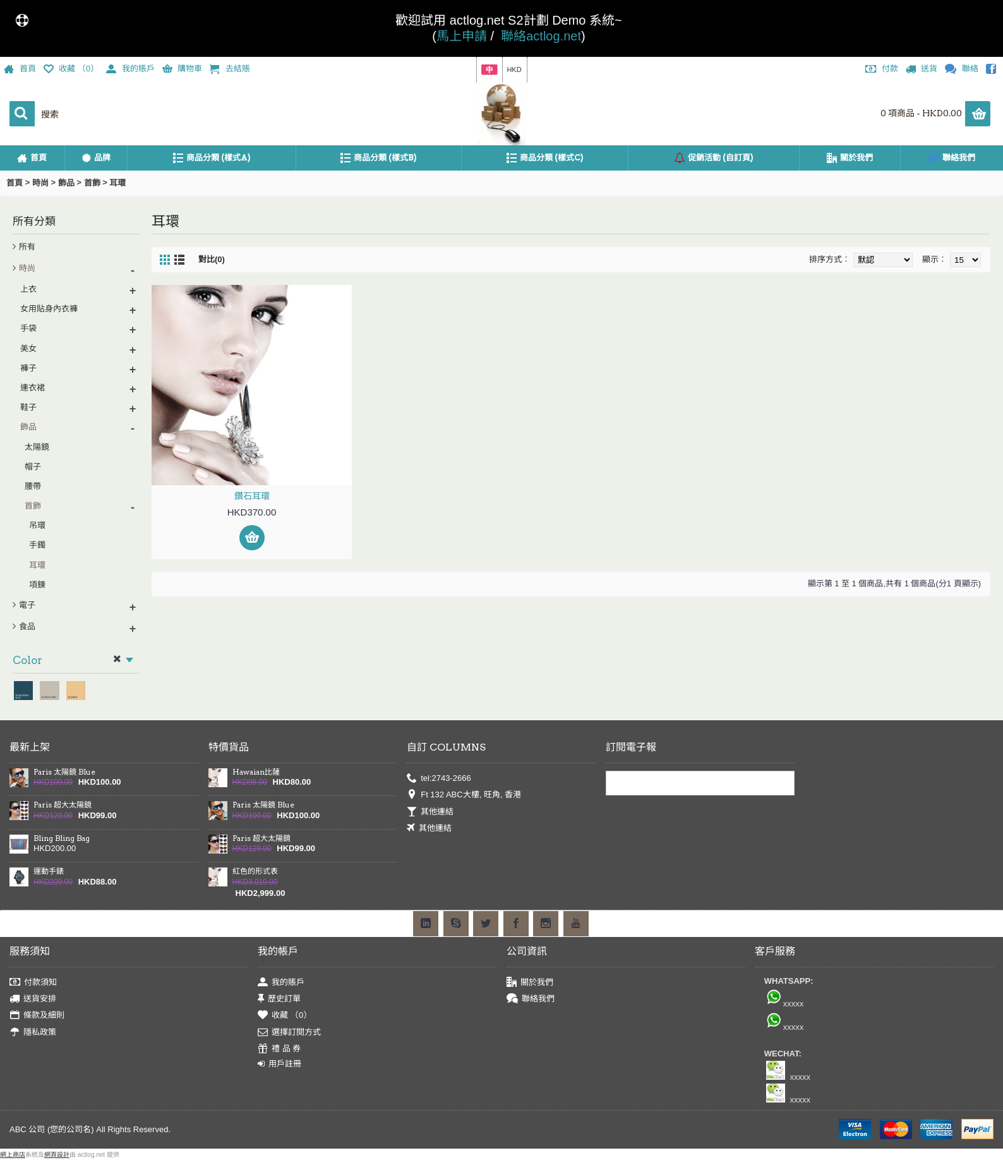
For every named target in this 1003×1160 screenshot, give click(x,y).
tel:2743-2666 (439, 778)
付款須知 (33, 982)
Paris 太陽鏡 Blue (64, 772)
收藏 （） (284, 1015)
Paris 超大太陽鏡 (62, 805)
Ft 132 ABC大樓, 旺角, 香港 (464, 795)
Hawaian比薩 (256, 772)
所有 (27, 246)
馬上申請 (461, 36)
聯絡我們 (531, 999)
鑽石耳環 (252, 496)
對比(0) (211, 259)
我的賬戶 (281, 982)
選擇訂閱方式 (289, 1032)
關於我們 (530, 982)
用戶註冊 (279, 1064)
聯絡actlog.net (541, 36)
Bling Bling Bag (61, 838)
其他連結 (430, 811)
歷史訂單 (279, 999)
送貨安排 (32, 999)
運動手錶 (48, 871)
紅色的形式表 (255, 871)
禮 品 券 (279, 1049)
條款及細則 (36, 1015)
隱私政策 (32, 1032)
